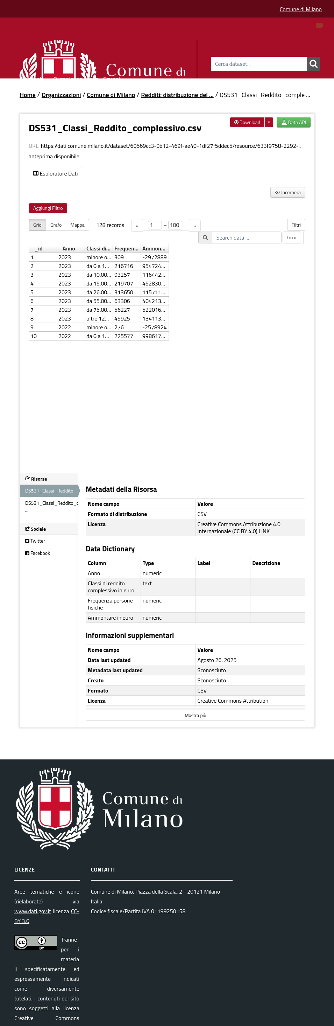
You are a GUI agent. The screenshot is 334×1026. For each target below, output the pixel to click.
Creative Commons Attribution (233, 700)
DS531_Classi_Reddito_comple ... (265, 94)
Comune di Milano (301, 9)
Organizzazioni (72, 78)
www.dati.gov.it (32, 911)
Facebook (37, 553)
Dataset (31, 78)
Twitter (35, 540)
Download (247, 122)
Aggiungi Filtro (48, 208)
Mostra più (195, 715)
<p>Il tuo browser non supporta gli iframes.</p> (167, 341)
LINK (264, 531)
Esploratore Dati (55, 173)
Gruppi (111, 78)
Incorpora (288, 192)
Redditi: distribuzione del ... (177, 94)
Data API (293, 122)
